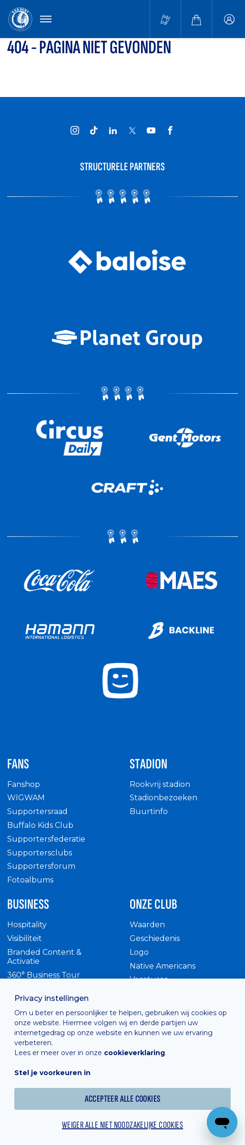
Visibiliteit (24, 938)
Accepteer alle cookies (123, 1099)
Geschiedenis (155, 938)
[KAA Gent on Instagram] (75, 130)
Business (28, 904)
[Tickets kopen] (165, 19)
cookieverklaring (134, 1052)
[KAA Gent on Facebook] (170, 130)
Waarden (147, 924)
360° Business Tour (43, 975)
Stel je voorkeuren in (52, 1072)
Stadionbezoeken (163, 797)
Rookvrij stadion (160, 784)
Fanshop (23, 784)
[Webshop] (196, 19)
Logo (139, 952)
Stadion (148, 764)
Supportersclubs (39, 852)
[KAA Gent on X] (132, 130)
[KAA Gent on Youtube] (151, 130)
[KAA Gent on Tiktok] (94, 130)
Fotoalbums (30, 879)
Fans (18, 764)
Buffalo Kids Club (40, 825)
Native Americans (162, 965)
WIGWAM (26, 797)
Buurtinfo (149, 811)
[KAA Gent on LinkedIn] (113, 130)
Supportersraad (37, 811)
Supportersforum (41, 866)
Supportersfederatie (46, 839)
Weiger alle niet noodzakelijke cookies (122, 1125)
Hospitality (27, 924)
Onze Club (153, 904)
